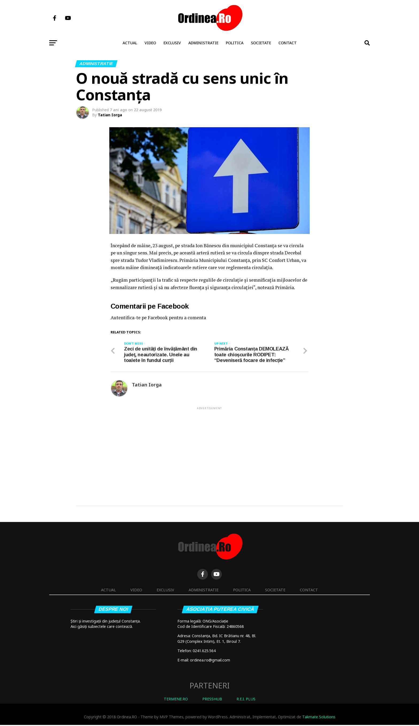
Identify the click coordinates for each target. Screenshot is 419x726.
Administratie (203, 42)
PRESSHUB (212, 700)
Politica (234, 42)
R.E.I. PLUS (245, 700)
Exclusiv (172, 42)
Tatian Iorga (110, 114)
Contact (287, 42)
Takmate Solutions (318, 717)
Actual (130, 42)
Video (150, 42)
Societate (261, 42)
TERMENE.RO (176, 700)
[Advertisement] (209, 449)
